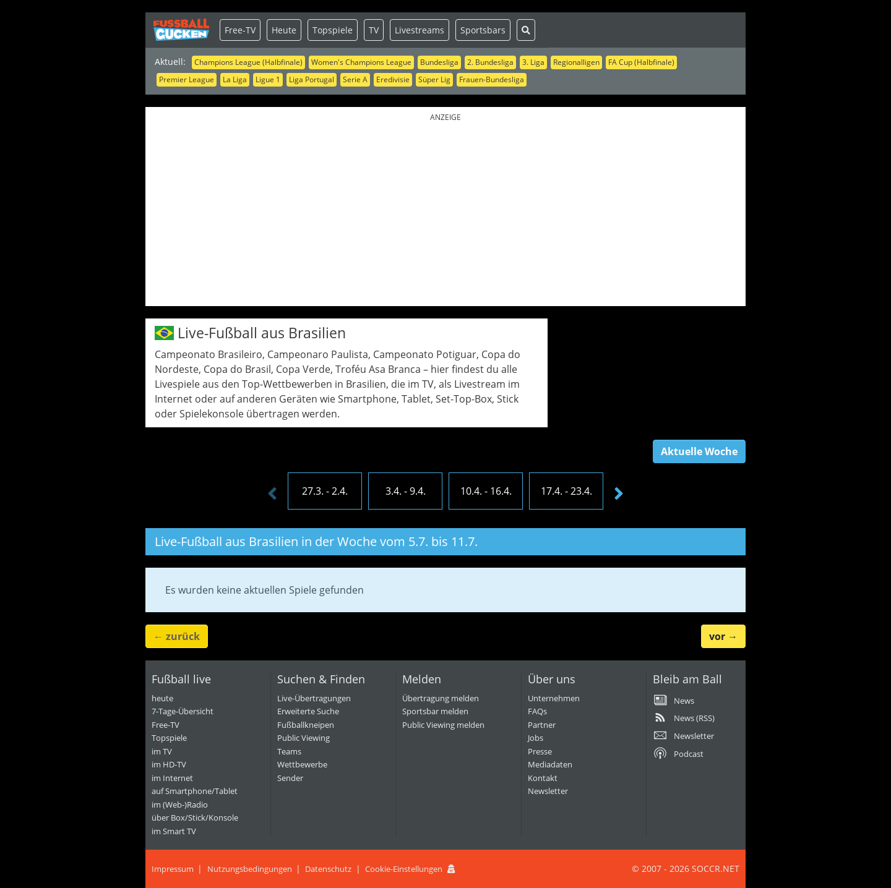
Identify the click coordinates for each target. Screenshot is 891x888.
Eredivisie (393, 79)
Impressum (173, 868)
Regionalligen (576, 62)
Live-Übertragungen (314, 698)
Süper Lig (434, 79)
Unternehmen (554, 698)
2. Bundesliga (490, 62)
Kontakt (542, 777)
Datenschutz (328, 868)
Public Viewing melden (443, 724)
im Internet (172, 777)
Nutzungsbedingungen (249, 868)
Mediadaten (550, 764)
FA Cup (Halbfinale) (641, 62)
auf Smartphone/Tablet (195, 790)
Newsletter (548, 790)
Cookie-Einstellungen (403, 868)
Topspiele (332, 30)
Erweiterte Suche (308, 711)
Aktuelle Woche (699, 451)
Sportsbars (483, 30)
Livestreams (419, 30)
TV (374, 30)
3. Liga (533, 62)
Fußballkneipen (305, 724)
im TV (162, 751)
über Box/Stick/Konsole (195, 817)
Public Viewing (303, 737)
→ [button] (723, 636)
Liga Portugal (311, 79)
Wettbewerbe (302, 764)
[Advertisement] (445, 213)
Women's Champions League (361, 62)
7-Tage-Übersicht (182, 711)
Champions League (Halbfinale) (248, 62)
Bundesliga (439, 62)
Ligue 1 (268, 79)
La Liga (235, 79)
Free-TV (240, 30)
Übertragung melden (440, 698)
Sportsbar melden (435, 711)
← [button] (176, 636)
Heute (284, 30)
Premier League (186, 79)
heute (162, 698)
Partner (542, 724)
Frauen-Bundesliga (491, 79)
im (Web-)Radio (180, 804)
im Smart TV (174, 831)
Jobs (535, 737)
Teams (289, 751)
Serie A (355, 79)
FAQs (537, 711)
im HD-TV (169, 764)
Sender (290, 777)
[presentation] (272, 494)
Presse (540, 751)
